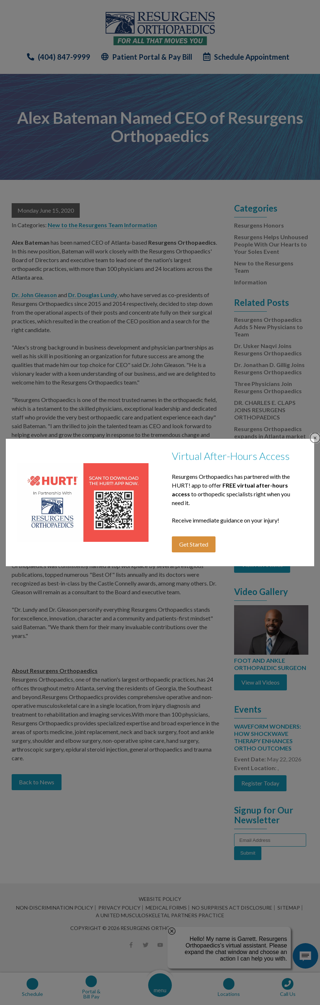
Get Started (193, 544)
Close (315, 438)
